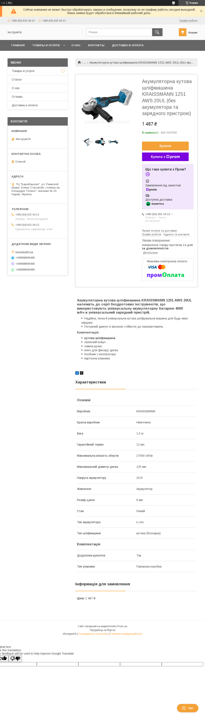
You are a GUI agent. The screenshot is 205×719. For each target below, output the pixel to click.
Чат (187, 708)
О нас (76, 45)
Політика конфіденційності (126, 633)
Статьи (17, 79)
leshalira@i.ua (24, 251)
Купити (165, 146)
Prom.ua (122, 626)
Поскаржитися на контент (93, 633)
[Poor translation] (15, 658)
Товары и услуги (46, 45)
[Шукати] (157, 32)
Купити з (165, 157)
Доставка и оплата (128, 45)
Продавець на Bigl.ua (102, 630)
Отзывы (17, 96)
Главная (18, 45)
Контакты (96, 45)
